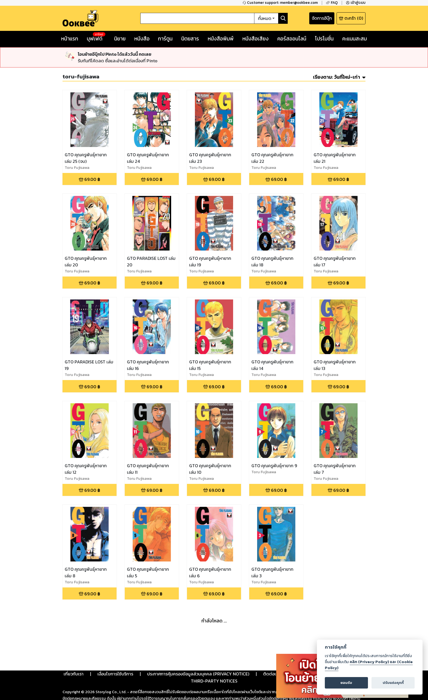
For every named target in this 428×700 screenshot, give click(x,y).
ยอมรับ (346, 682)
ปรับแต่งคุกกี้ (393, 682)
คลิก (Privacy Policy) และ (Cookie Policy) (369, 665)
